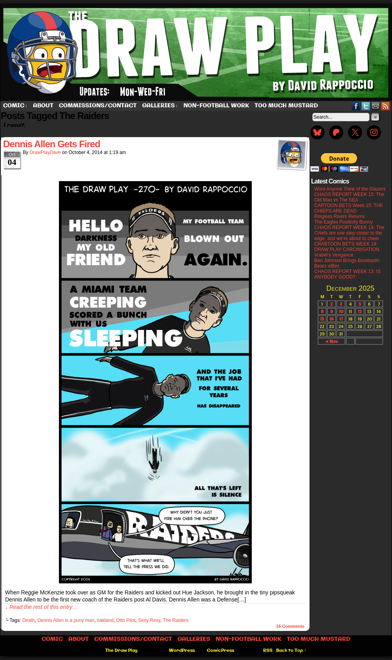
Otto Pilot (125, 620)
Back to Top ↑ (291, 650)
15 (322, 319)
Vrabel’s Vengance (333, 255)
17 (341, 319)
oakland (105, 620)
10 (341, 311)
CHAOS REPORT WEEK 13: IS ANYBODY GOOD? (347, 274)
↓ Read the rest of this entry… (41, 607)
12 (360, 311)
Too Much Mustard (286, 106)
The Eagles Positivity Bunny (343, 222)
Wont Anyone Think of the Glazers (350, 189)
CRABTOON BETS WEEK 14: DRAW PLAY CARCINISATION (346, 246)
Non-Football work (216, 106)
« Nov (332, 341)
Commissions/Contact (98, 106)
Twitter (366, 106)
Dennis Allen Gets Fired (51, 144)
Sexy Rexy (149, 620)
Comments (290, 626)
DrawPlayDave (44, 152)
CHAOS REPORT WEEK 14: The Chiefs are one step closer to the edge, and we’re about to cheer (349, 233)
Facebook (356, 106)
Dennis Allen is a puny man (65, 620)
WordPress (182, 650)
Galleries (160, 106)
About (43, 106)
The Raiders (175, 620)
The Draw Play (121, 650)
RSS (385, 106)
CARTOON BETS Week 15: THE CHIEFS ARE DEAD (348, 208)
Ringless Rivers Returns (339, 216)
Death (28, 620)
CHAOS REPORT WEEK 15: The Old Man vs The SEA (349, 197)
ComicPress (220, 650)
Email (376, 106)
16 (331, 319)
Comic (15, 106)
